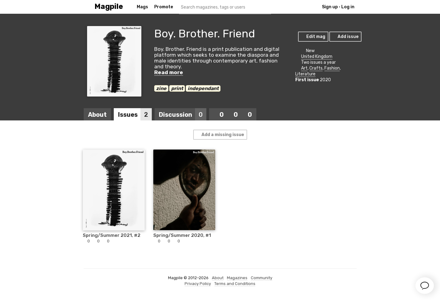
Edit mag (312, 36)
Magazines (237, 277)
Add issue (345, 36)
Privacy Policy (198, 283)
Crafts (316, 68)
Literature (305, 74)
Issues (135, 114)
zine (161, 88)
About (97, 114)
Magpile (108, 6)
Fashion (332, 68)
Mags (142, 6)
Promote (163, 6)
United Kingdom (316, 56)
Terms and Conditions (234, 283)
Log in (347, 6)
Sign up (330, 6)
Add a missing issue (220, 134)
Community (261, 277)
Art (304, 68)
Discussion (182, 114)
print (177, 88)
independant (203, 88)
